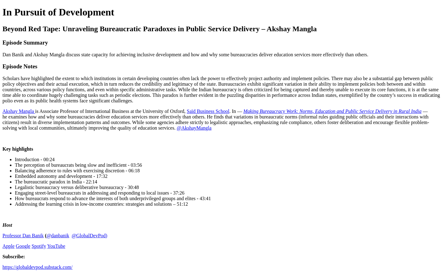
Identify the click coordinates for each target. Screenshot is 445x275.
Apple (8, 246)
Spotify (39, 246)
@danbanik (58, 235)
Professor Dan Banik (23, 235)
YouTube (56, 246)
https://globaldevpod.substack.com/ (37, 267)
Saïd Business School (208, 111)
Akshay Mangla (18, 111)
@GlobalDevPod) (89, 235)
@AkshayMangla (194, 128)
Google (23, 246)
